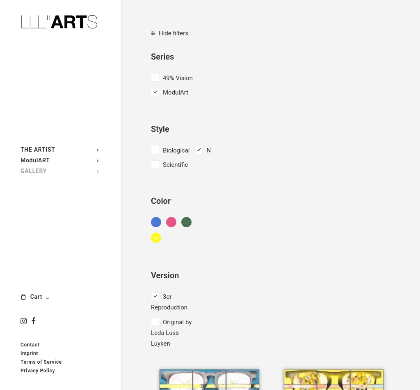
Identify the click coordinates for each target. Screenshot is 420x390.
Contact (30, 345)
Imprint (29, 353)
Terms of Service (41, 362)
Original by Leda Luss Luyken (171, 333)
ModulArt (175, 92)
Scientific (175, 164)
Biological (176, 150)
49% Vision (178, 78)
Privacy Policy (38, 371)
